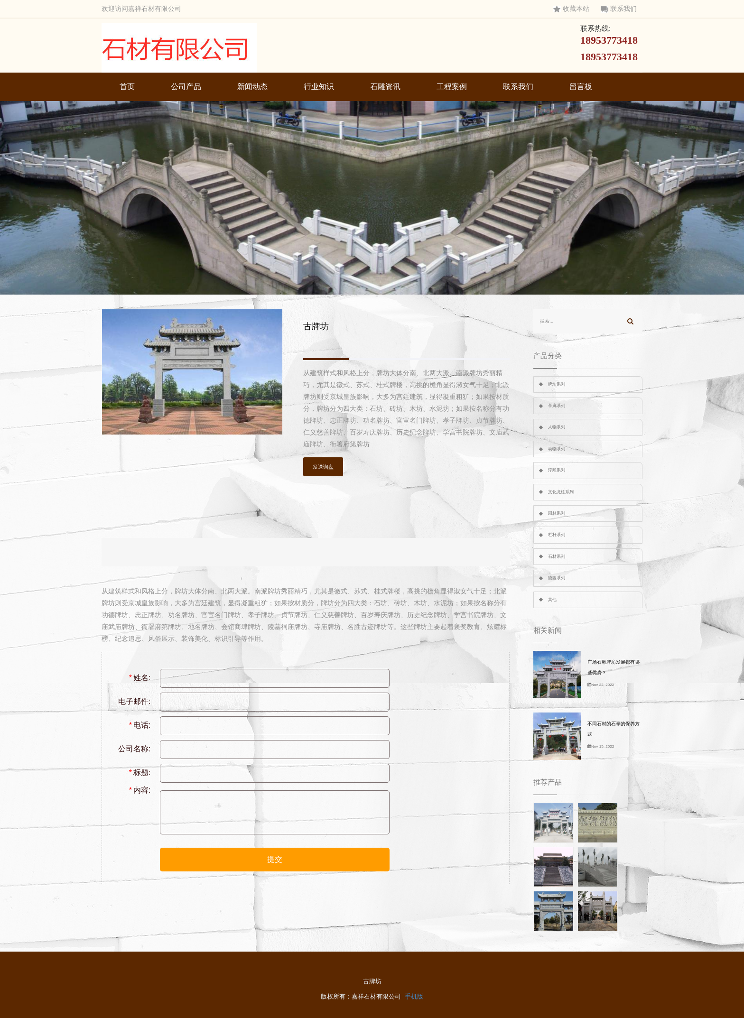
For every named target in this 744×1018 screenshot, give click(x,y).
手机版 (414, 996)
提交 (274, 859)
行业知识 (319, 87)
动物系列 (556, 448)
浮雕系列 (556, 470)
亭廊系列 (556, 405)
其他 (552, 599)
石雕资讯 (385, 87)
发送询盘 (323, 467)
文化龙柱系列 (561, 492)
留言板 (580, 87)
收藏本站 (571, 8)
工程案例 (452, 87)
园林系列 (556, 513)
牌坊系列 (556, 384)
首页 (127, 87)
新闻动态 (252, 87)
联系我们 (619, 8)
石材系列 (556, 556)
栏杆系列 (556, 534)
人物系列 (556, 427)
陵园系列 (556, 577)
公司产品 (186, 87)
